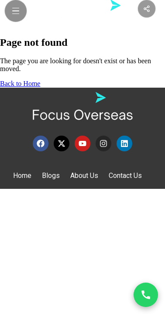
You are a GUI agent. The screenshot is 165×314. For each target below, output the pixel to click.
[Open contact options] (146, 295)
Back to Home (20, 83)
